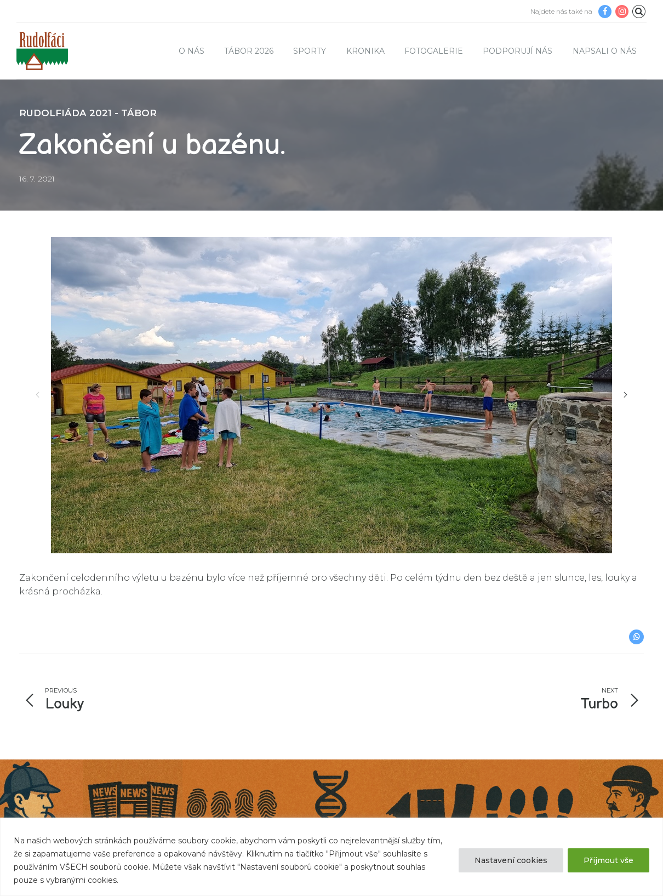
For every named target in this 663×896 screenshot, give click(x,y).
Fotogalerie (433, 51)
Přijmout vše (608, 860)
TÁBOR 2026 (248, 51)
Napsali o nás (605, 51)
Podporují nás (517, 51)
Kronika (365, 51)
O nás (191, 51)
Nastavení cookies (511, 860)
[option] (331, 395)
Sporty (309, 51)
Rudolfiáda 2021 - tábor (88, 112)
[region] (331, 857)
